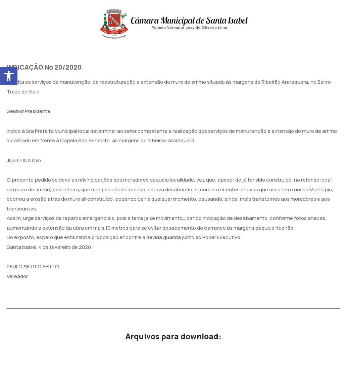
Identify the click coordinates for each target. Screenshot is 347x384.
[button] (8, 76)
